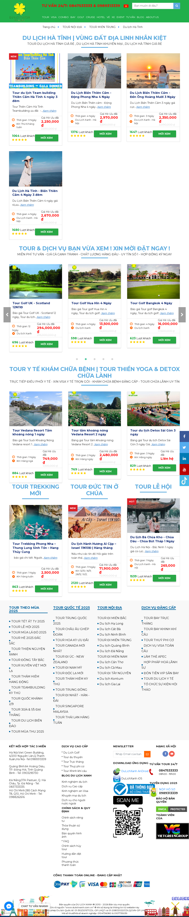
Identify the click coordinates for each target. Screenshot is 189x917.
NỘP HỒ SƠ (167, 789)
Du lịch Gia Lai (110, 684)
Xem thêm (49, 110)
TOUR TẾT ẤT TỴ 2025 (28, 621)
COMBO (63, 17)
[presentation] (7, 314)
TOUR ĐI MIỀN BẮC (111, 618)
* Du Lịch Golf (70, 752)
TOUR (45, 17)
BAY (72, 17)
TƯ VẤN (130, 17)
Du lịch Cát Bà (110, 629)
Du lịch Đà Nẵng (112, 651)
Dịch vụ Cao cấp (72, 786)
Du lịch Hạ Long (111, 623)
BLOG (140, 17)
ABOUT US (152, 17)
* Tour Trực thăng (73, 761)
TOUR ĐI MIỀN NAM (112, 656)
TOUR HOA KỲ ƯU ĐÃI (72, 640)
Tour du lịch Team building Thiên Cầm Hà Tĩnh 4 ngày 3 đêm (34, 97)
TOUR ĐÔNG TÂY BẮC (27, 660)
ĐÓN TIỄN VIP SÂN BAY (161, 673)
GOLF (80, 17)
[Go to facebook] (8, 906)
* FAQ (65, 841)
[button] (77, 359)
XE (113, 17)
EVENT (120, 17)
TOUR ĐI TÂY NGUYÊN (114, 673)
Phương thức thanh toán (70, 863)
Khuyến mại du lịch (74, 795)
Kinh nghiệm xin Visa (75, 791)
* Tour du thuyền (72, 757)
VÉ (108, 17)
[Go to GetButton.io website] (9, 913)
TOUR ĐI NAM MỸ (68, 667)
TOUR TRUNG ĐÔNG (71, 689)
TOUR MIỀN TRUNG (102, 27)
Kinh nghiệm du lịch (74, 781)
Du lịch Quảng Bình (114, 645)
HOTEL (101, 17)
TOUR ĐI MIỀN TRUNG (114, 640)
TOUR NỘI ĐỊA (72, 27)
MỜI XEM (47, 137)
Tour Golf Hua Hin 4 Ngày (150, 303)
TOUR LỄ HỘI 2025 (25, 627)
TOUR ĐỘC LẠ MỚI (69, 673)
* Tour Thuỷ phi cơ (73, 766)
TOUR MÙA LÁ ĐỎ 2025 (28, 632)
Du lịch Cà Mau (111, 667)
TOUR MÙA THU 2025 (27, 731)
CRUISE (90, 17)
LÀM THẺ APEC (155, 656)
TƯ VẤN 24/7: (81, 5)
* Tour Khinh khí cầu (74, 771)
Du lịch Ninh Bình (113, 634)
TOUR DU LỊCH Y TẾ (159, 678)
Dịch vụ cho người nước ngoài (73, 802)
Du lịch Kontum (111, 678)
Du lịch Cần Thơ (111, 662)
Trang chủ (49, 27)
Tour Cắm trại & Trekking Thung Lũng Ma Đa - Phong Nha (34, 547)
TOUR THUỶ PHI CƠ (159, 640)
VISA (53, 17)
